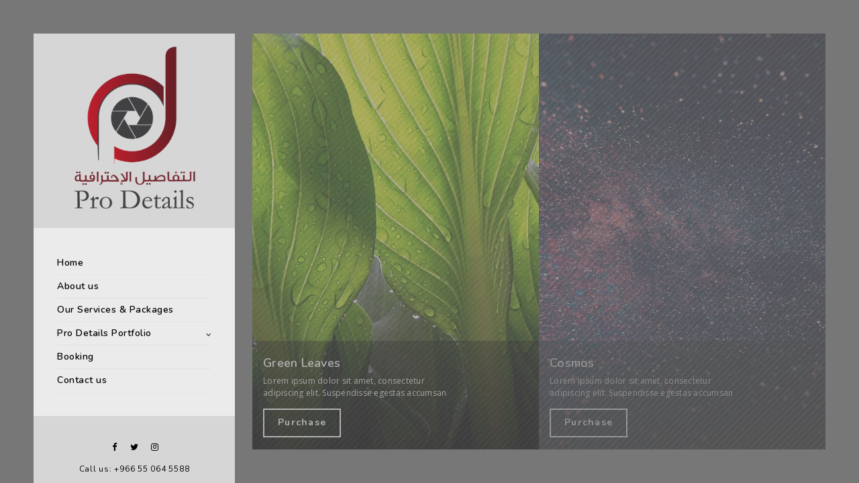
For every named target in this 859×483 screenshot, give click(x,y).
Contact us (82, 380)
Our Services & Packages (115, 309)
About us (78, 286)
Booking (75, 356)
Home (70, 262)
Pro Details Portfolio (104, 333)
